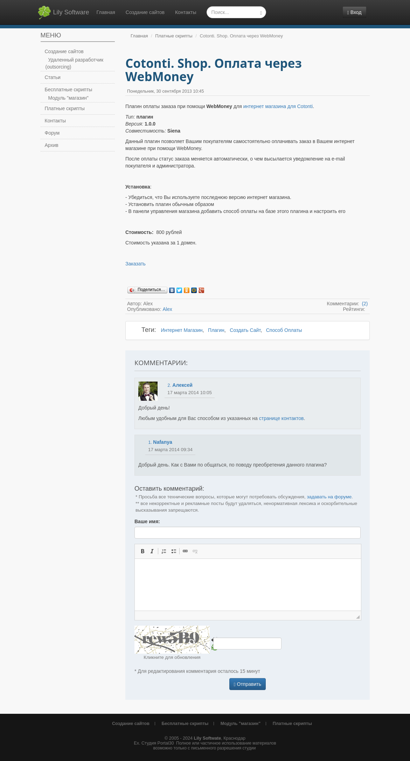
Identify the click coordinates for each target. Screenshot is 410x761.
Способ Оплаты (284, 330)
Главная (106, 12)
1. (150, 442)
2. (169, 385)
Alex (167, 309)
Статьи (53, 77)
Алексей (182, 385)
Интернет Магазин (182, 330)
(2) (364, 303)
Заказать (135, 263)
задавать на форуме (329, 496)
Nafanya (162, 442)
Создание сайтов (145, 12)
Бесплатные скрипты (68, 89)
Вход (354, 12)
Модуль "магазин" (68, 98)
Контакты (185, 12)
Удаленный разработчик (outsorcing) (75, 63)
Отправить (247, 684)
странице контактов (281, 418)
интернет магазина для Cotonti (278, 106)
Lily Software (63, 13)
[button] (142, 551)
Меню (51, 35)
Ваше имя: (147, 521)
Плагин (216, 330)
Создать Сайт (245, 330)
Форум (52, 133)
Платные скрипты (65, 108)
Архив (51, 145)
